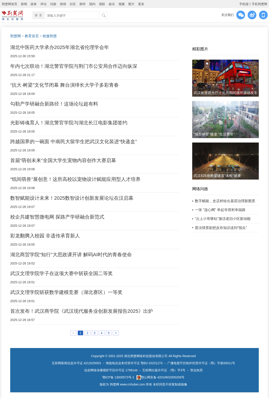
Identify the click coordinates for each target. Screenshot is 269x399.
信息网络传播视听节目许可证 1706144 (110, 370)
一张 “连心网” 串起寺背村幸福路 (220, 210)
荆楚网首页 (9, 4)
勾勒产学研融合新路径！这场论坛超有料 (54, 104)
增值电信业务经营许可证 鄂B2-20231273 (134, 363)
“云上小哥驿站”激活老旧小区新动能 (223, 219)
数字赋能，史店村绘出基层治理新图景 (225, 201)
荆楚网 (15, 36)
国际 (102, 4)
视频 (122, 4)
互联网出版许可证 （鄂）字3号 (163, 370)
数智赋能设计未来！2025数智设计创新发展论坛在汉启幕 (71, 198)
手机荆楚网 (259, 4)
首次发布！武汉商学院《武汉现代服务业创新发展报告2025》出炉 (81, 311)
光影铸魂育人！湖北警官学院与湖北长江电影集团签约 (68, 122)
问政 (53, 4)
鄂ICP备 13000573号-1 (118, 377)
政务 (34, 4)
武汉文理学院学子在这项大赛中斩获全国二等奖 (61, 273)
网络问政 (200, 189)
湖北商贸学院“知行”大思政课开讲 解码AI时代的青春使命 (71, 254)
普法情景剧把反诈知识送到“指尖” (221, 228)
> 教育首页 (30, 36)
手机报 (244, 4)
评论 (43, 4)
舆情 (63, 4)
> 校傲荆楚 (48, 36)
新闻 (24, 4)
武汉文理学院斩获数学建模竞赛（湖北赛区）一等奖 (66, 292)
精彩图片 (200, 49)
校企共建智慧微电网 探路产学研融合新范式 (57, 217)
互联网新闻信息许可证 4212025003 (76, 363)
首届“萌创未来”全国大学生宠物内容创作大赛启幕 (63, 160)
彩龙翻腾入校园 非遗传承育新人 (45, 236)
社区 (73, 4)
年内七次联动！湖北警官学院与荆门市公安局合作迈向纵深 (73, 66)
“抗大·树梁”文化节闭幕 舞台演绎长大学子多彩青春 (64, 85)
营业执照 (196, 370)
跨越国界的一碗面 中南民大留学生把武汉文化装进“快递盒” (73, 141)
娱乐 (112, 4)
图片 (131, 4)
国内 (92, 4)
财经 (82, 4)
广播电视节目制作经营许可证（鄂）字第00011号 (201, 363)
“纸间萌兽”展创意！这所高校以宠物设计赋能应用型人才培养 (75, 179)
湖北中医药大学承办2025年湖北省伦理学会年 (59, 47)
